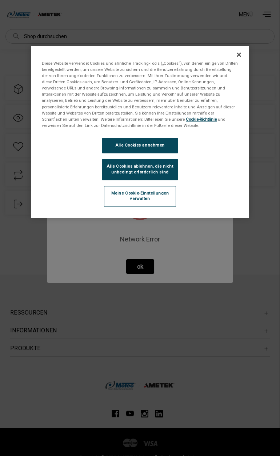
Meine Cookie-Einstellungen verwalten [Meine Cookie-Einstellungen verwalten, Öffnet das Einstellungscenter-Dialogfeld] (140, 196)
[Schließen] (239, 55)
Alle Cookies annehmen (140, 145)
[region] (140, 132)
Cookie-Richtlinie (201, 119)
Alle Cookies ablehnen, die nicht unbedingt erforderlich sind (140, 169)
